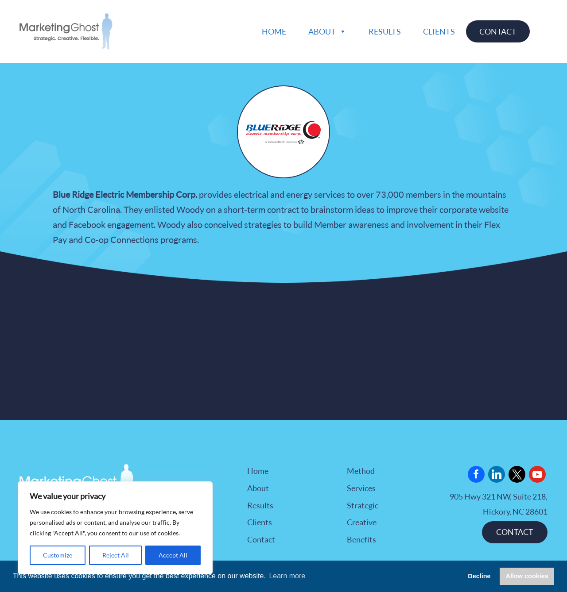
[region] (115, 527)
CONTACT (514, 532)
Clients (439, 31)
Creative (362, 522)
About (327, 31)
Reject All (115, 555)
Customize (57, 555)
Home (274, 31)
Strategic (362, 505)
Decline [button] (479, 576)
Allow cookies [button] (527, 576)
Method (361, 471)
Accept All (173, 555)
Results (385, 31)
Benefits (361, 539)
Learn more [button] (287, 576)
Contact (498, 31)
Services (361, 488)
